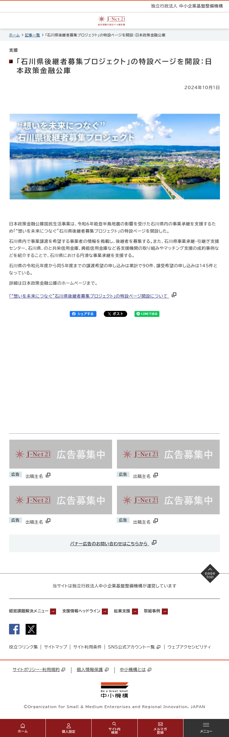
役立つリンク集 (23, 647)
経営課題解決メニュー (29, 611)
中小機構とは (135, 669)
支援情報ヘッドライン (81, 611)
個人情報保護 (92, 669)
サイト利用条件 (87, 647)
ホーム (14, 35)
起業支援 (122, 611)
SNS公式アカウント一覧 (134, 647)
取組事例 (152, 611)
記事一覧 (32, 35)
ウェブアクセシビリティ (189, 647)
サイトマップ (55, 647)
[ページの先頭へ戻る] (210, 573)
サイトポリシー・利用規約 (39, 669)
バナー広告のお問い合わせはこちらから (114, 542)
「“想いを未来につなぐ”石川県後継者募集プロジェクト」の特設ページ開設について (93, 296)
